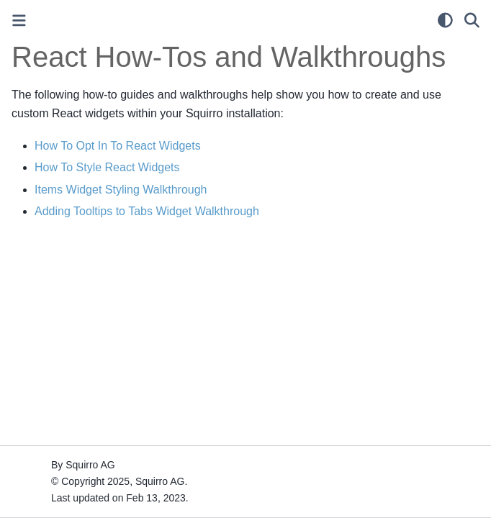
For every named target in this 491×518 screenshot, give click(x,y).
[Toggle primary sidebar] (19, 20)
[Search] (472, 20)
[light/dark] (445, 20)
